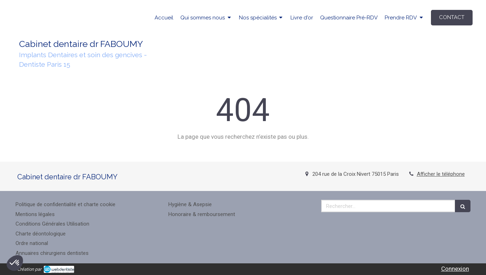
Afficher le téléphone (441, 174)
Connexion (455, 268)
